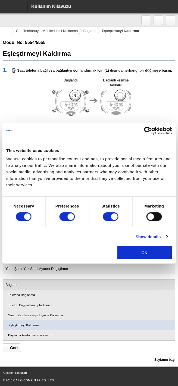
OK (144, 252)
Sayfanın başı (164, 360)
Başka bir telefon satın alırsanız (30, 335)
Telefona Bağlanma (21, 294)
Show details (148, 236)
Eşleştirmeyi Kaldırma (23, 325)
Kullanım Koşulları (15, 372)
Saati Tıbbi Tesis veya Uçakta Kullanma (35, 315)
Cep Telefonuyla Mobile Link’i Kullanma (47, 31)
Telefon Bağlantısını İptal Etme (29, 305)
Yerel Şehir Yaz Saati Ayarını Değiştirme (36, 269)
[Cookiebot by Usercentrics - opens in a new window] (148, 130)
